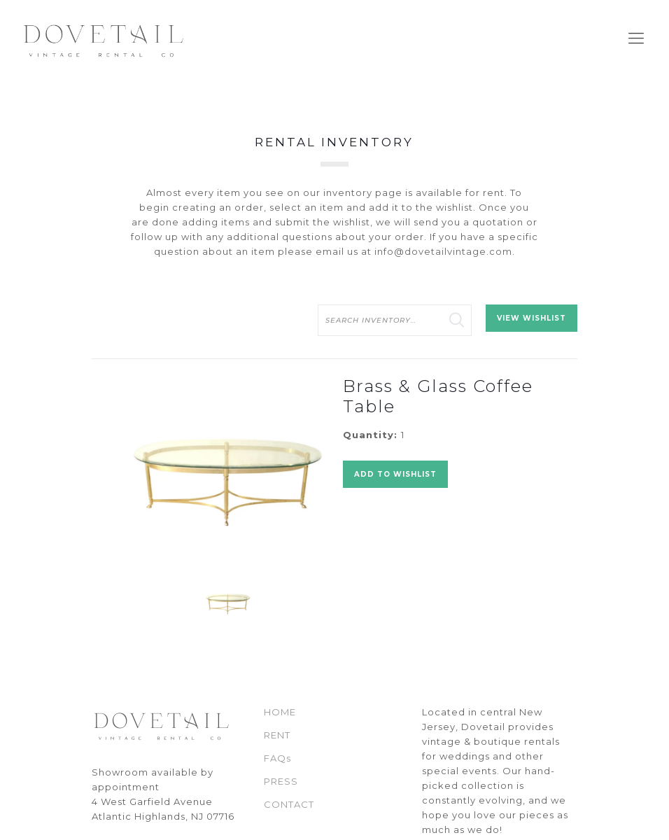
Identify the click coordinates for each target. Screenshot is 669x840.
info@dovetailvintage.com (443, 251)
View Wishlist (531, 318)
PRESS (281, 781)
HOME (280, 712)
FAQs (277, 758)
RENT (277, 735)
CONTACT (289, 804)
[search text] (395, 320)
